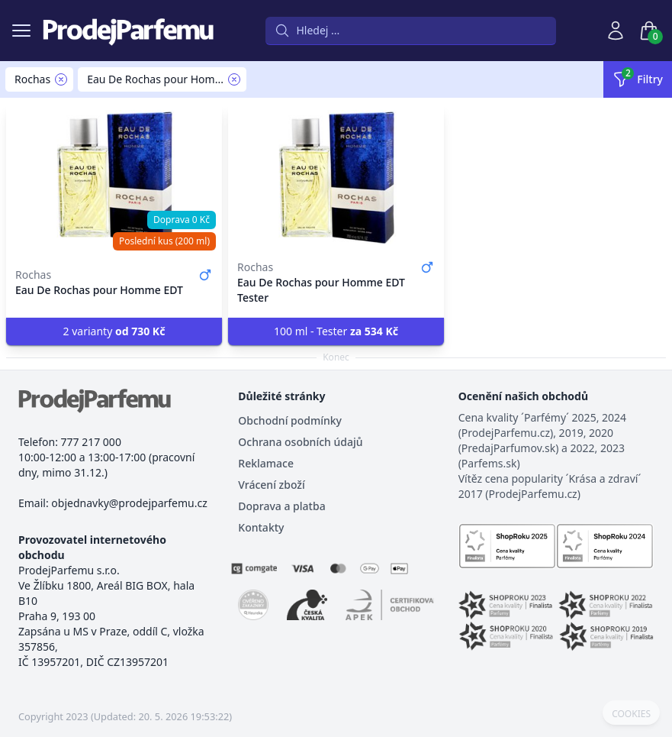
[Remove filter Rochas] (61, 79)
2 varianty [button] (114, 331)
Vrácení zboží (271, 484)
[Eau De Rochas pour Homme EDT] (114, 177)
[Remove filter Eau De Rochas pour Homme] (234, 79)
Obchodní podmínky (290, 420)
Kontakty (261, 527)
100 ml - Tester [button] (336, 331)
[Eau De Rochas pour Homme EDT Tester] (336, 177)
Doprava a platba (281, 506)
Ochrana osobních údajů (300, 442)
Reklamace (266, 463)
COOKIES (631, 714)
